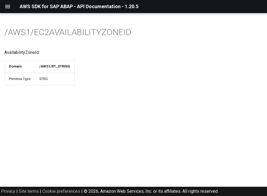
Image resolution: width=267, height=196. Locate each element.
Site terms (29, 191)
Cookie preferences (61, 191)
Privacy (8, 191)
